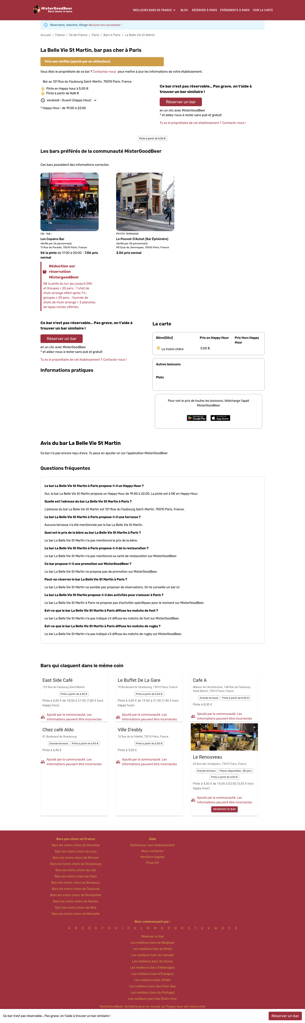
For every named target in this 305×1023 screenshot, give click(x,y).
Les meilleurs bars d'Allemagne (152, 967)
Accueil (45, 35)
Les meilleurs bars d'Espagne (152, 974)
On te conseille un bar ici (162, 587)
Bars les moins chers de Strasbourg (75, 864)
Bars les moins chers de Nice (75, 907)
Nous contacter (152, 851)
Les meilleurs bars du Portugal (152, 992)
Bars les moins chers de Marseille (76, 914)
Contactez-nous (104, 71)
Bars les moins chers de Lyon (76, 851)
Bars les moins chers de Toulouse (76, 889)
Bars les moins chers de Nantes (75, 901)
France (60, 35)
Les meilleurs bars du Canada (152, 955)
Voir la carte (263, 10)
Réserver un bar (181, 102)
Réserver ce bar (224, 809)
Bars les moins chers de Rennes (76, 858)
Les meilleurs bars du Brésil (152, 949)
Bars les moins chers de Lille (75, 870)
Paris (95, 35)
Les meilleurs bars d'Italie (152, 980)
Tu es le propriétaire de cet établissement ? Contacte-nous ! (203, 123)
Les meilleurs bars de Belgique (152, 942)
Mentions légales (152, 857)
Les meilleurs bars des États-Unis (152, 999)
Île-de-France (78, 35)
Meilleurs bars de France (152, 10)
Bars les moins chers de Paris (76, 876)
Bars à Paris (111, 35)
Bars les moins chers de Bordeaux (75, 882)
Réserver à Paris (204, 10)
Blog (184, 10)
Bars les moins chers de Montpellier (75, 895)
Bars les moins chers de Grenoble (76, 845)
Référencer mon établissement (152, 845)
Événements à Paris (235, 10)
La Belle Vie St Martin (140, 35)
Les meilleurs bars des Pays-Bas (152, 986)
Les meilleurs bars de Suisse (152, 961)
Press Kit (152, 863)
